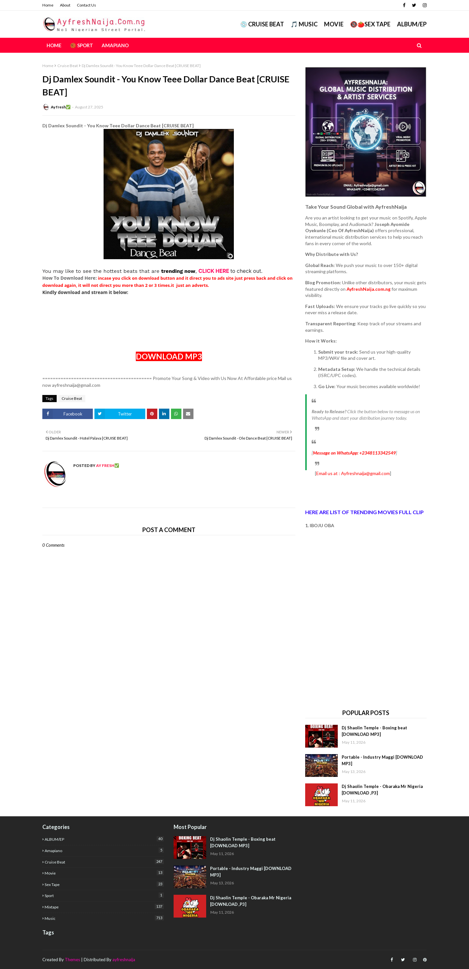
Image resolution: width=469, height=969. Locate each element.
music (104, 918)
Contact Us (86, 5)
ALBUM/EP (412, 24)
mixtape (104, 906)
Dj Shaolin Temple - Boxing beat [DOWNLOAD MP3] (374, 731)
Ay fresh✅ (61, 107)
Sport (104, 895)
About (65, 5)
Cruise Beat (67, 65)
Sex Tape (104, 884)
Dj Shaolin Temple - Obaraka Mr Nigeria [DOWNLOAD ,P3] (382, 789)
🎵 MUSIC (304, 24)
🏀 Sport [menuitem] (81, 45)
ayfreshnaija (123, 959)
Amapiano (104, 850)
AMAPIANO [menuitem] (115, 45)
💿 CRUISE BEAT (262, 24)
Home (47, 5)
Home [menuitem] (54, 45)
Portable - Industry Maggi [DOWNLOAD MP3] (382, 760)
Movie (334, 24)
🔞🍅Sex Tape (370, 24)
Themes (72, 959)
